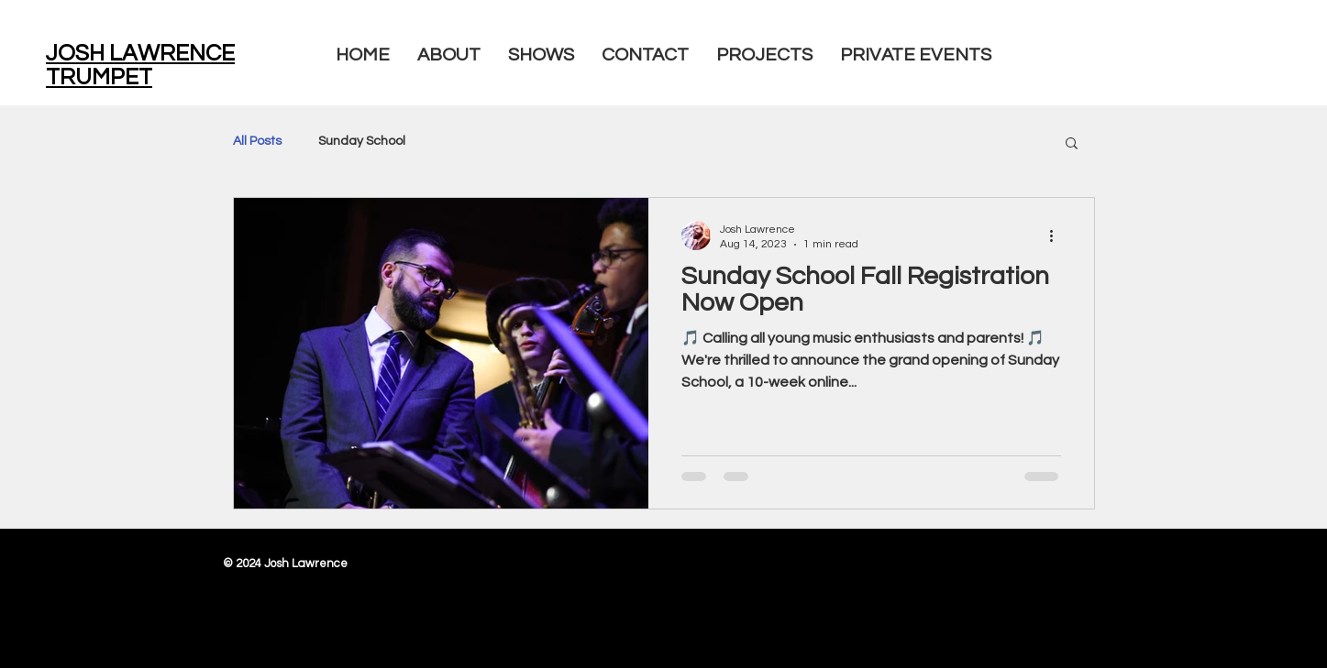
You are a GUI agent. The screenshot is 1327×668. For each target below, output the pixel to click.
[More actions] (1058, 235)
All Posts (257, 141)
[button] (1071, 144)
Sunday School (361, 141)
